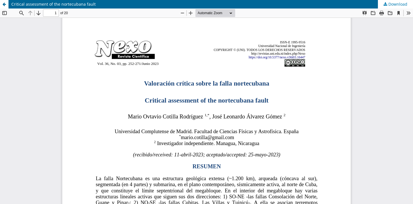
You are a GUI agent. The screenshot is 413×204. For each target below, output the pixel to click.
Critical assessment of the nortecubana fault (53, 4)
